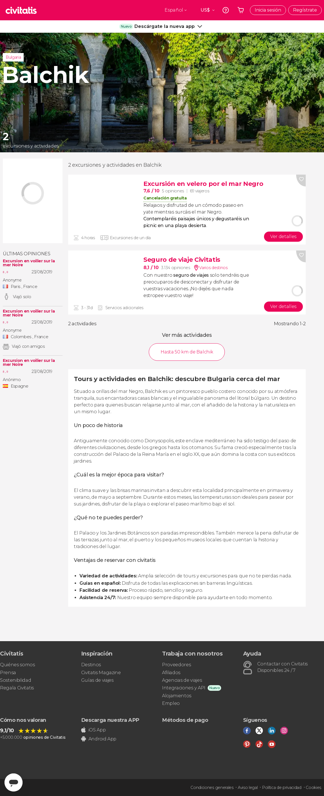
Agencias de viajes (182, 680)
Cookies (313, 787)
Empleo (171, 703)
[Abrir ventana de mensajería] (14, 782)
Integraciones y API (183, 688)
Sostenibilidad (15, 680)
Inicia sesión (268, 10)
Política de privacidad (281, 787)
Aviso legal (248, 787)
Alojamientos (176, 695)
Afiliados (171, 672)
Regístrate (305, 10)
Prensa (8, 672)
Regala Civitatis (17, 688)
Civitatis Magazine (101, 672)
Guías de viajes (97, 680)
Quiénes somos (17, 664)
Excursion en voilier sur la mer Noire (29, 263)
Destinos (91, 664)
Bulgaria (13, 57)
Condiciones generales (211, 787)
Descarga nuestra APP (110, 720)
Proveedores (176, 664)
